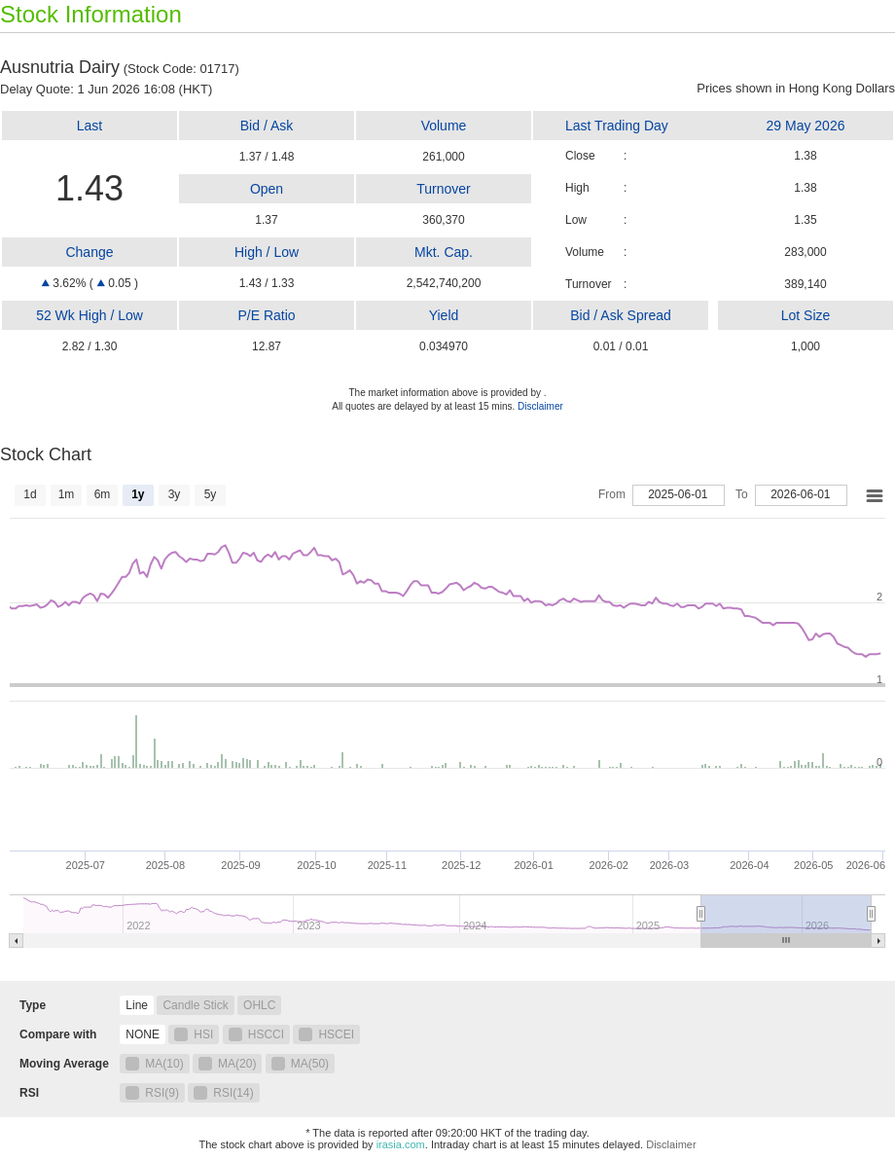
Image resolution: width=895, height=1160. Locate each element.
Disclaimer (540, 406)
